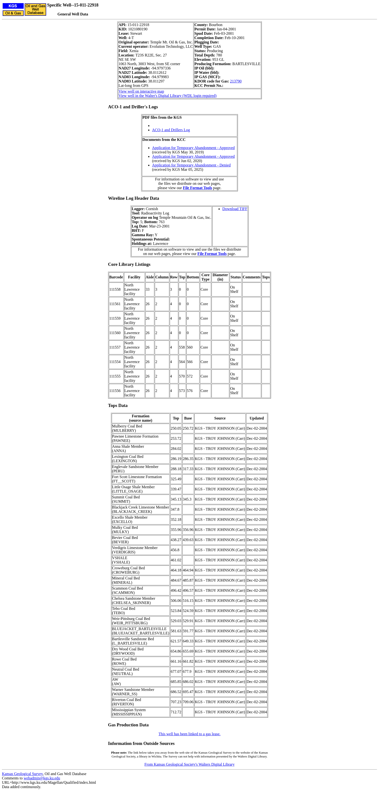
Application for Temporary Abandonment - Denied (191, 165)
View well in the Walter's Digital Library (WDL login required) (167, 96)
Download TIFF (234, 209)
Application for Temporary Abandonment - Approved (193, 148)
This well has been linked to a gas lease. (189, 734)
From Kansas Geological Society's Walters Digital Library (190, 764)
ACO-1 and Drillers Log (171, 130)
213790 (235, 81)
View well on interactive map (141, 91)
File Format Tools (197, 188)
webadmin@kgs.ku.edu (42, 778)
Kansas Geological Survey (22, 774)
